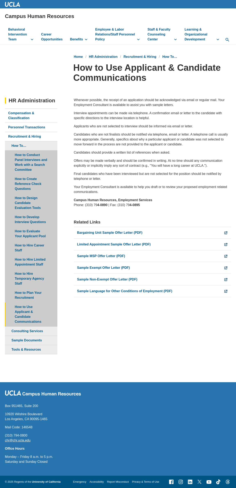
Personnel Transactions (26, 127)
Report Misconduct (118, 481)
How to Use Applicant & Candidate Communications (28, 314)
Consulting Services (27, 331)
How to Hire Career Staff (29, 248)
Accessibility (97, 481)
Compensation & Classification (21, 115)
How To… (169, 56)
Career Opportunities (52, 37)
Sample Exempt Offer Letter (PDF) (103, 267)
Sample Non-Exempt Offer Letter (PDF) (107, 279)
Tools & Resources (26, 349)
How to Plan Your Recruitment (28, 295)
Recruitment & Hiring (140, 56)
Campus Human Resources (39, 16)
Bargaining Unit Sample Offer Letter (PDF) (109, 232)
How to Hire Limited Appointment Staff (30, 262)
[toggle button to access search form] (227, 39)
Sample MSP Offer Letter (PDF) (101, 256)
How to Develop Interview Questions (30, 219)
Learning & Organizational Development (196, 34)
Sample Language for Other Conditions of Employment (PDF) (124, 291)
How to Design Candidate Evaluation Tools (28, 203)
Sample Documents (26, 340)
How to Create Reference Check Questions (28, 183)
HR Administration (103, 56)
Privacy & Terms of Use (145, 481)
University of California (46, 481)
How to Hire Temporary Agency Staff (29, 278)
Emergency (79, 481)
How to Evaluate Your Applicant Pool (30, 233)
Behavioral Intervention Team (17, 34)
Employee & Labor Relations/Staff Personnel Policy (115, 34)
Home (78, 56)
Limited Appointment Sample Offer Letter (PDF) (114, 244)
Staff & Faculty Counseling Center (159, 34)
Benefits (76, 39)
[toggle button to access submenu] (32, 39)
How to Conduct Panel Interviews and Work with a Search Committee (31, 162)
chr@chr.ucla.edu (18, 440)
